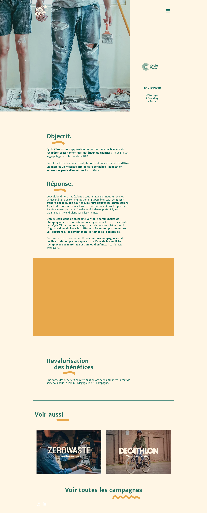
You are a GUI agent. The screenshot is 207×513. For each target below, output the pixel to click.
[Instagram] (39, 504)
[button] (168, 10)
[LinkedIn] (44, 504)
